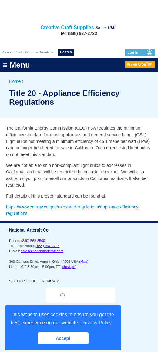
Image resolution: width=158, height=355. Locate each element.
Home (15, 81)
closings (68, 267)
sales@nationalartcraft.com (42, 251)
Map (83, 261)
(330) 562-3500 (33, 240)
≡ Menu (16, 65)
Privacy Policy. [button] (97, 322)
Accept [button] (63, 338)
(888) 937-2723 (48, 246)
